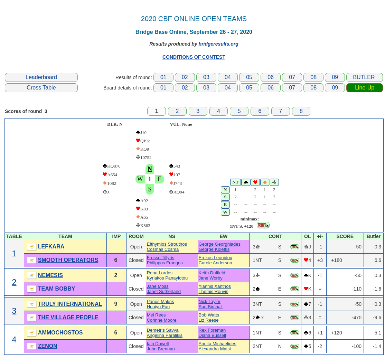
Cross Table (41, 88)
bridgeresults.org (218, 44)
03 (206, 77)
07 (292, 77)
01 (163, 77)
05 (249, 77)
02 (185, 77)
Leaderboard (41, 77)
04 (228, 77)
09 (335, 77)
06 (270, 77)
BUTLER (364, 77)
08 (313, 77)
